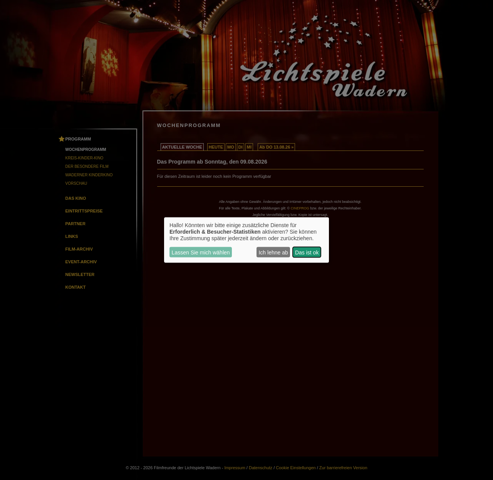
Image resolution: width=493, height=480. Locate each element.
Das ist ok (307, 252)
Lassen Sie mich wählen (201, 252)
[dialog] (246, 240)
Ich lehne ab (273, 252)
